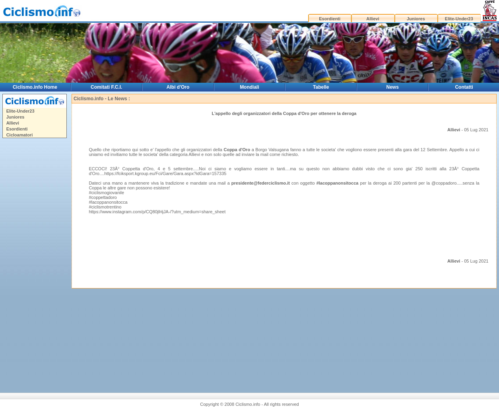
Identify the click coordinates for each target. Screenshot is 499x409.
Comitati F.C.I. (106, 87)
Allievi (372, 18)
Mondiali (249, 87)
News (392, 87)
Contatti (464, 87)
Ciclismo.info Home (35, 87)
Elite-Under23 (459, 18)
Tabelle (321, 87)
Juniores (416, 18)
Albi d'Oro (178, 87)
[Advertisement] (34, 262)
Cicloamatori (19, 134)
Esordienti (329, 18)
